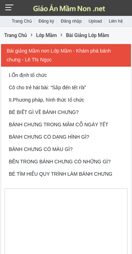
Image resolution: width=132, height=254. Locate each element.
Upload (95, 21)
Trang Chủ (22, 21)
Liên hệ (116, 21)
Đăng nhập (71, 21)
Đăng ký (46, 21)
